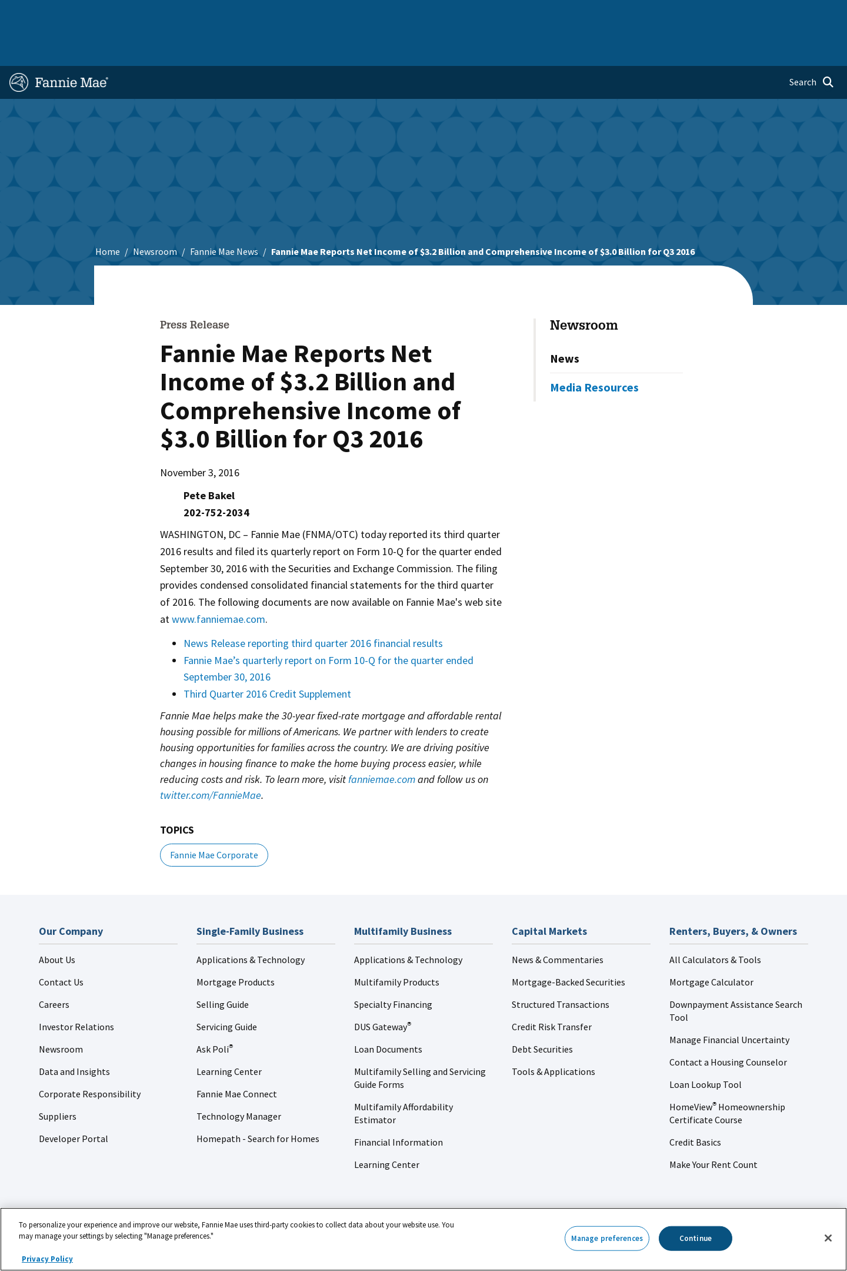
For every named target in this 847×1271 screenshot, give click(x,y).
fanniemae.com (381, 741)
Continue (695, 1238)
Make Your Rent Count (713, 1127)
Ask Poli (214, 1011)
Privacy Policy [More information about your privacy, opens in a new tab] (47, 1259)
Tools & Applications (553, 1034)
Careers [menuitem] (756, 14)
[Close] (828, 1238)
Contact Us (61, 944)
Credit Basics (695, 1104)
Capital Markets (292, 14)
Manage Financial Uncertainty (729, 1002)
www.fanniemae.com (218, 581)
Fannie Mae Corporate (214, 817)
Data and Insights (74, 1034)
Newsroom (155, 214)
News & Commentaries (557, 922)
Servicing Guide (226, 989)
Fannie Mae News (224, 214)
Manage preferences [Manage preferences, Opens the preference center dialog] (607, 1238)
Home (28, 14)
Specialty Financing (393, 967)
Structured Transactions (560, 967)
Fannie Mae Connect (236, 1056)
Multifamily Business (204, 14)
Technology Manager (238, 1078)
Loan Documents (388, 1011)
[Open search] (812, 45)
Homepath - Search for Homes (257, 1101)
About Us (57, 922)
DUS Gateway (382, 989)
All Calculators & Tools (715, 922)
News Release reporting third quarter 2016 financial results (313, 605)
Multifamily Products (396, 944)
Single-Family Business (101, 14)
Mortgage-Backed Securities (568, 944)
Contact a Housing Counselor (728, 1024)
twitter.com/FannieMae (210, 757)
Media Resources (594, 349)
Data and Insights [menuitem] (633, 14)
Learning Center (229, 1034)
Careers (54, 967)
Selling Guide (222, 967)
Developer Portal (73, 1101)
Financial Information (398, 1104)
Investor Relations (76, 989)
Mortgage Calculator (711, 944)
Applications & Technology (250, 922)
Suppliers (57, 1078)
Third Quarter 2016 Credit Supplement (267, 656)
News (564, 320)
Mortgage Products (235, 944)
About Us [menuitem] (565, 14)
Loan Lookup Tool (705, 1047)
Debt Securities (542, 1011)
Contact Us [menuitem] (808, 14)
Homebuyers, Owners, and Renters (407, 14)
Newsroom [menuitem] (705, 14)
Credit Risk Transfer (552, 989)
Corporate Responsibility (90, 1056)
